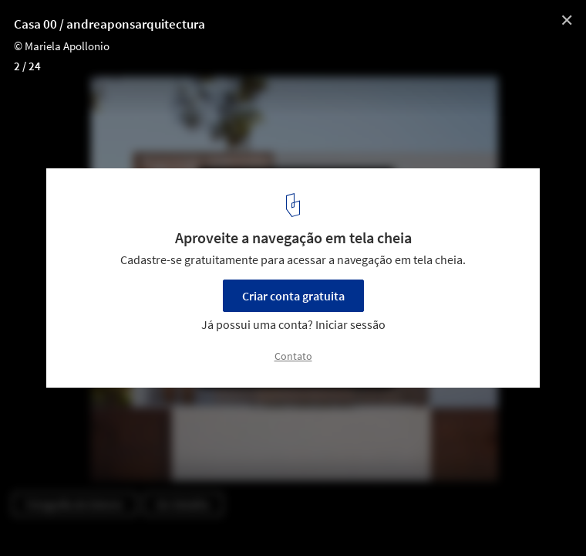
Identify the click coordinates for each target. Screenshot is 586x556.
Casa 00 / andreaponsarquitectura (109, 23)
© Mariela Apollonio (61, 46)
